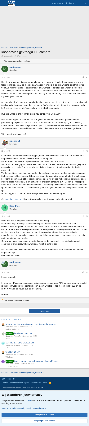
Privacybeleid (36, 383)
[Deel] (83, 77)
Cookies (6, 379)
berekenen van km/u (19, 333)
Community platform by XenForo (22, 388)
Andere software (12, 329)
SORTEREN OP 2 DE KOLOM (20, 343)
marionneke (8, 56)
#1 (87, 77)
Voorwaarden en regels (19, 383)
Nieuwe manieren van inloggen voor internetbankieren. (31, 324)
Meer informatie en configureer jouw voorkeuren (24, 408)
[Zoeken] (85, 3)
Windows (9, 357)
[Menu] (4, 3)
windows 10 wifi (13, 352)
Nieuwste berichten (11, 319)
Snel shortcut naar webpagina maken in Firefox (32, 361)
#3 (87, 216)
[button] (13, 379)
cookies (28, 400)
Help (45, 383)
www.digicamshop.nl (14, 199)
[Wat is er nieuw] (80, 3)
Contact (5, 383)
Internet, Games (12, 366)
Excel (8, 339)
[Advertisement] (45, 27)
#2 (87, 151)
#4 (87, 272)
